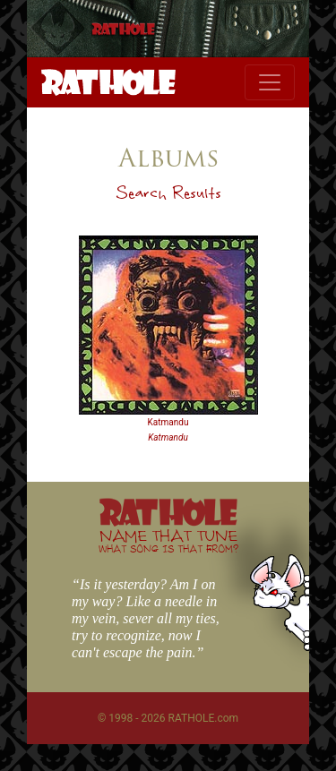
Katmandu (168, 422)
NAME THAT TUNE (168, 540)
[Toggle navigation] (270, 82)
